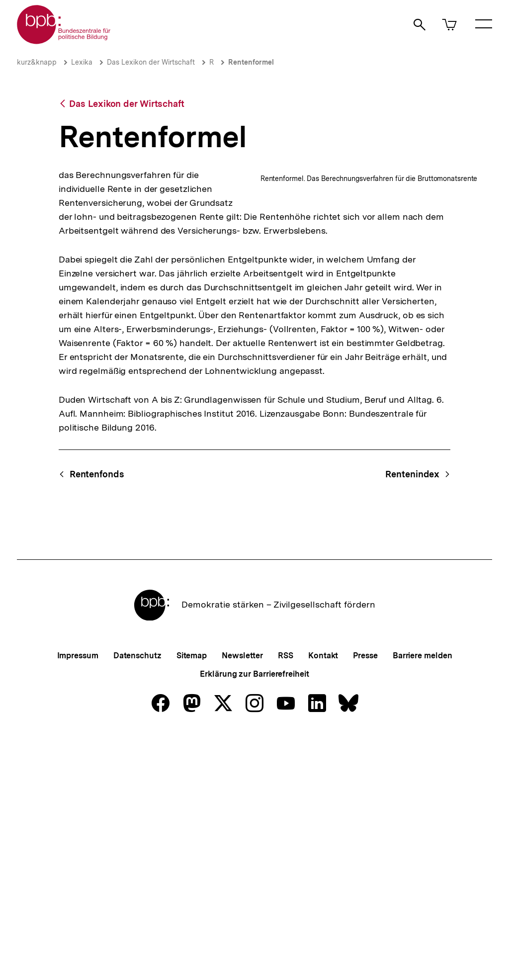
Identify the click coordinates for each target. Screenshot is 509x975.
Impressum (77, 892)
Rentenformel (251, 62)
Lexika (81, 62)
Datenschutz (137, 892)
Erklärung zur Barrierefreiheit (254, 910)
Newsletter (242, 892)
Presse (365, 892)
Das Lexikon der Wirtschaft (151, 62)
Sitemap (191, 892)
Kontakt (323, 892)
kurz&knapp (37, 62)
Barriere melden (422, 892)
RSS (285, 892)
